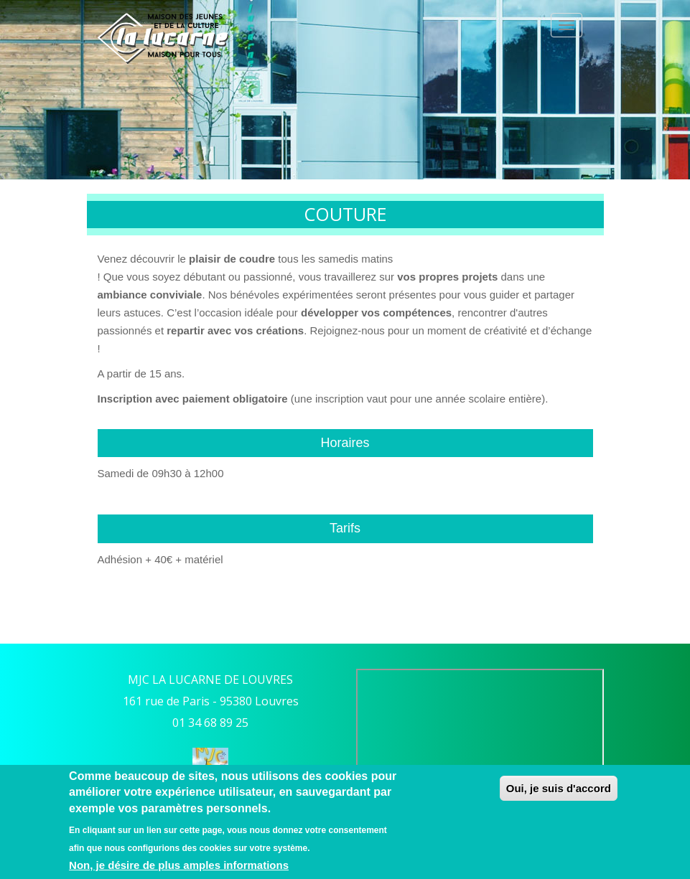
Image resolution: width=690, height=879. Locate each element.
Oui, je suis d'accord (558, 788)
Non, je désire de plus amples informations (179, 865)
